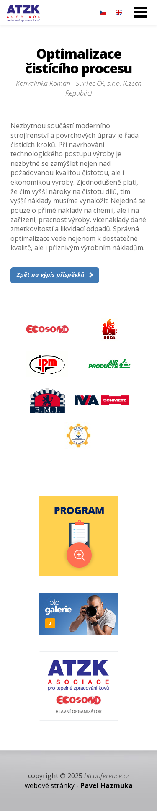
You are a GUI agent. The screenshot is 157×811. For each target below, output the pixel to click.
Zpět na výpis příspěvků (51, 275)
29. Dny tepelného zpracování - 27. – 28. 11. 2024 (23, 13)
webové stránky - (79, 785)
